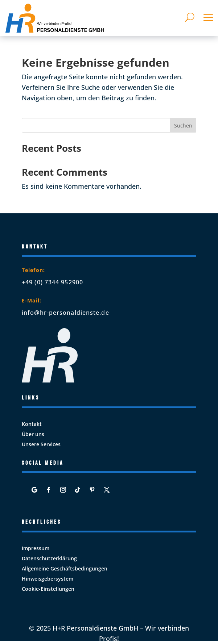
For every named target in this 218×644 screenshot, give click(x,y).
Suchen (183, 125)
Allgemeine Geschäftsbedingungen (64, 568)
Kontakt (32, 424)
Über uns (33, 434)
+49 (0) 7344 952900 (52, 282)
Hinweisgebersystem (47, 578)
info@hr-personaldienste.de (65, 313)
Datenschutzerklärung (49, 558)
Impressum (35, 548)
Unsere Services (41, 444)
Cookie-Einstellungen (48, 588)
